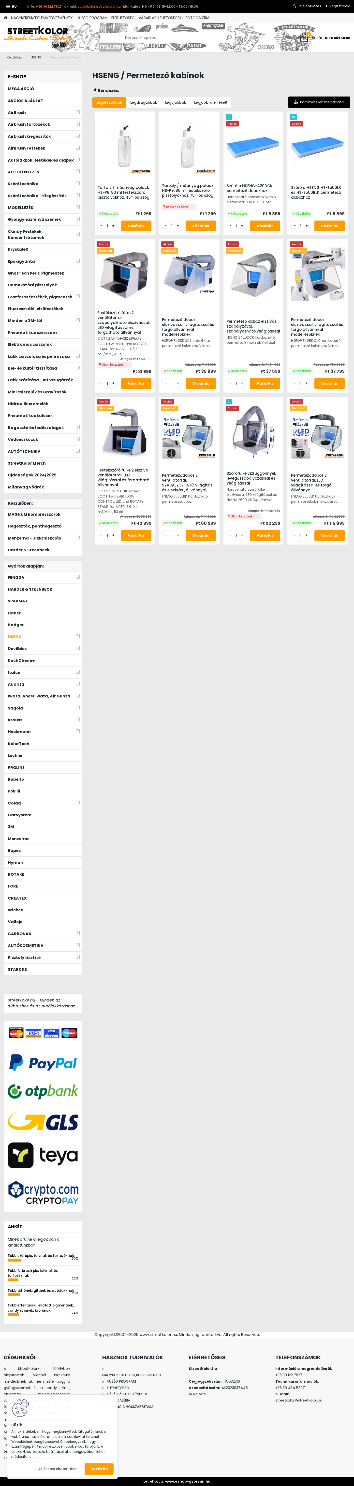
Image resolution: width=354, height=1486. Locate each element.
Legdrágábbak (143, 102)
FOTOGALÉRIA (197, 17)
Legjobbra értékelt (210, 102)
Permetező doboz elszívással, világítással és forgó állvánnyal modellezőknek (188, 327)
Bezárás (99, 1469)
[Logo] (37, 37)
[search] (229, 39)
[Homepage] (5, 18)
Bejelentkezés (309, 6)
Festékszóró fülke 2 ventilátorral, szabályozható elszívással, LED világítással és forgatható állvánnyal (124, 322)
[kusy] (107, 226)
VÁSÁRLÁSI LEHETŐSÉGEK (160, 17)
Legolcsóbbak (109, 102)
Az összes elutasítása (57, 1469)
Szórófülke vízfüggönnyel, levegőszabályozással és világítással (251, 478)
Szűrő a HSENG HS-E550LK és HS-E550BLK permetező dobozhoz (316, 192)
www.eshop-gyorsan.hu (187, 1481)
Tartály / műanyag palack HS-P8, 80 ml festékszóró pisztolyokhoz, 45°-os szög (123, 192)
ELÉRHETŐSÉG (123, 17)
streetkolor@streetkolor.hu (99, 6)
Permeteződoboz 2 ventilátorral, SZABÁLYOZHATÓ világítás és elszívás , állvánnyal (187, 483)
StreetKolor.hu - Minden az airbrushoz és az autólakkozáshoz (41, 1003)
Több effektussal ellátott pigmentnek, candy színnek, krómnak (41, 1308)
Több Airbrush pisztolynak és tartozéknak (33, 1273)
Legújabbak (175, 102)
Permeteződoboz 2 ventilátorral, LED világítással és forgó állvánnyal (311, 483)
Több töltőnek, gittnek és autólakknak (41, 1290)
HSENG (36, 57)
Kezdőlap (14, 57)
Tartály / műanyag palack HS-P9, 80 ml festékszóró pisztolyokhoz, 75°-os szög (187, 190)
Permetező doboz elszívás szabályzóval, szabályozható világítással (253, 326)
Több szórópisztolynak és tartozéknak (41, 1255)
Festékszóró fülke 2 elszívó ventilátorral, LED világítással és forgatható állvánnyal (123, 477)
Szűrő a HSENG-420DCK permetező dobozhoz (250, 188)
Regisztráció (340, 6)
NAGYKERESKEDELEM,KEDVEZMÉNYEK (42, 17)
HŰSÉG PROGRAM (92, 17)
